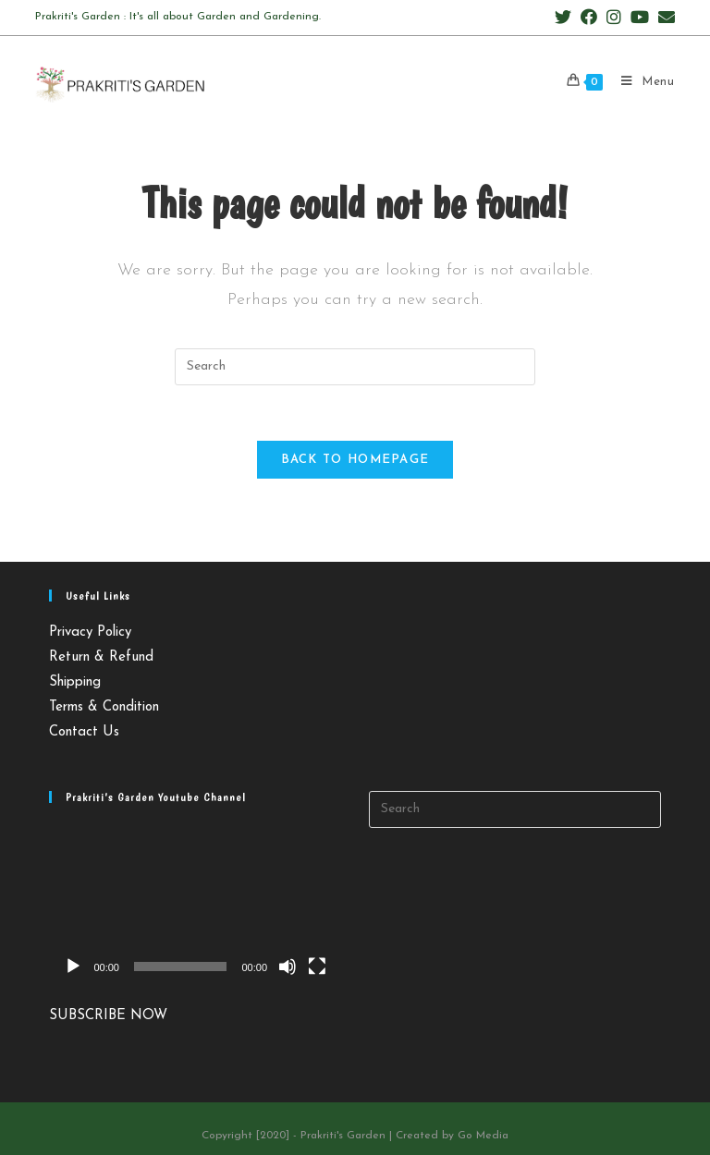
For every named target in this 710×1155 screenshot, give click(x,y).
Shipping (75, 682)
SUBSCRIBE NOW (108, 1016)
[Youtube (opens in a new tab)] (640, 18)
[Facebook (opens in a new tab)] (589, 18)
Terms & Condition (104, 707)
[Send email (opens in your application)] (664, 18)
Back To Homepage (355, 460)
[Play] (73, 966)
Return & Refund (101, 657)
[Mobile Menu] (641, 82)
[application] (195, 903)
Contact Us (84, 732)
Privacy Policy (90, 632)
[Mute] (287, 966)
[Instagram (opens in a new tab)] (614, 18)
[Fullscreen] (317, 966)
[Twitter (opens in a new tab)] (563, 18)
